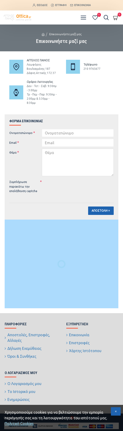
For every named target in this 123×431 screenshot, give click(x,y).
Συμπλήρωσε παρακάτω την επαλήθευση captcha (23, 186)
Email (13, 142)
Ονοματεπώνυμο (21, 132)
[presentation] (74, 186)
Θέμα (13, 152)
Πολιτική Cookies (19, 423)
